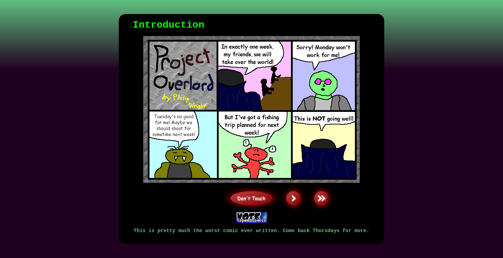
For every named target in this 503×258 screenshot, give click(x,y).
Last (321, 184)
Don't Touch (251, 184)
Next (293, 184)
